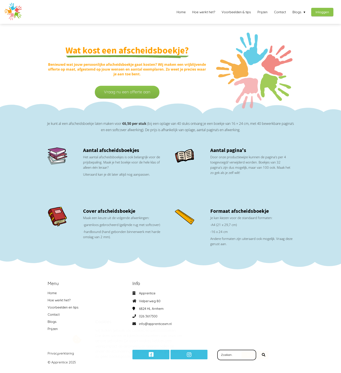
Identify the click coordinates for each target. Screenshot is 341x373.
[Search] (264, 355)
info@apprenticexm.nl (155, 324)
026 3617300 (148, 316)
